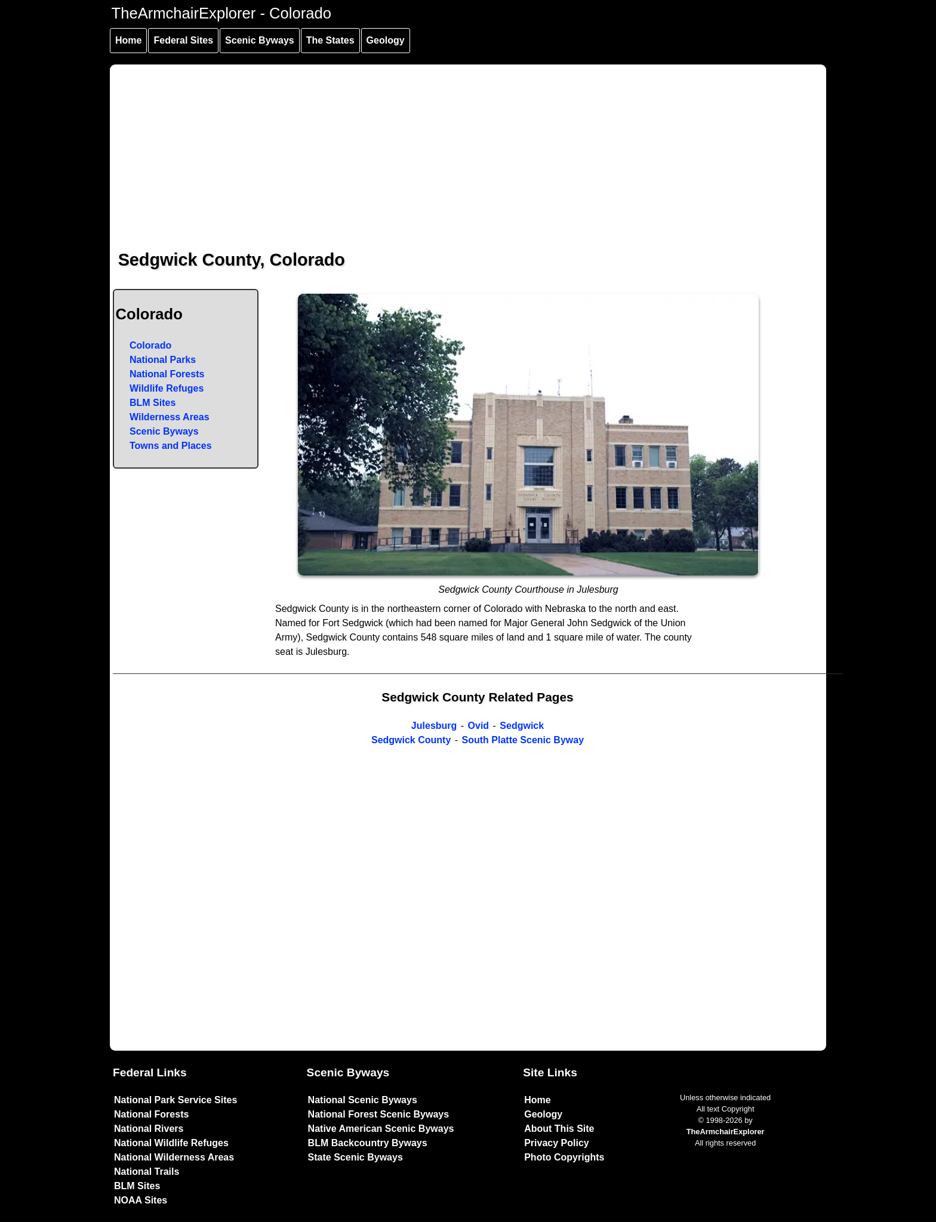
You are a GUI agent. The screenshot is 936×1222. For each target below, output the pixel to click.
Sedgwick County (411, 740)
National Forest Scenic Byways (378, 1114)
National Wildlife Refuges (171, 1143)
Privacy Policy (556, 1143)
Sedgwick (522, 726)
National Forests (167, 374)
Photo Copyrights (564, 1157)
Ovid (478, 726)
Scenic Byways (259, 40)
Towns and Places (171, 446)
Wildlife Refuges (167, 388)
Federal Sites (183, 40)
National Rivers (148, 1128)
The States (330, 40)
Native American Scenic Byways (381, 1128)
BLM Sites (153, 403)
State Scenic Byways (355, 1157)
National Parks (163, 360)
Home (128, 40)
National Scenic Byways (362, 1100)
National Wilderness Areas (174, 1157)
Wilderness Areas (170, 417)
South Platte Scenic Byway (523, 740)
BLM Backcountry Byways (367, 1143)
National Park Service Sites (175, 1100)
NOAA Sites (140, 1200)
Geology (386, 40)
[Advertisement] (468, 148)
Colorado (150, 345)
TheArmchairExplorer (725, 1131)
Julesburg (434, 726)
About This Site (559, 1128)
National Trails (146, 1171)
